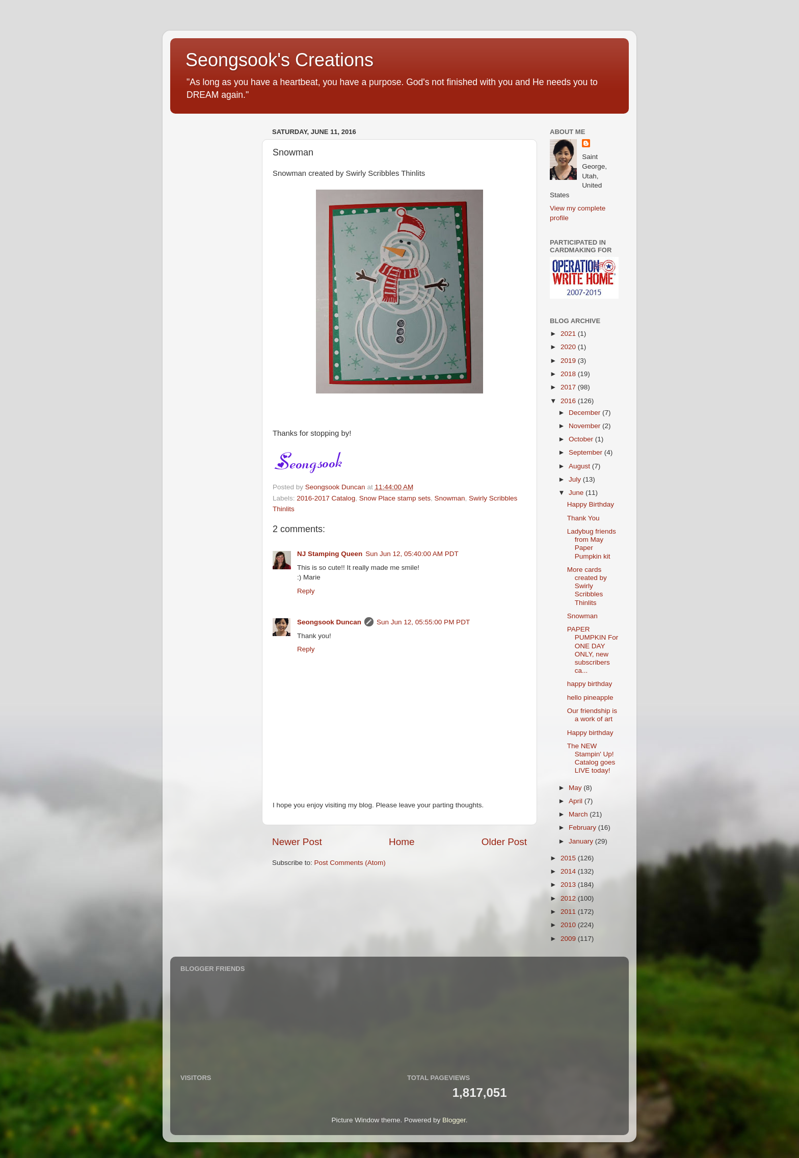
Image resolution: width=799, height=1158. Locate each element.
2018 (569, 374)
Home (401, 841)
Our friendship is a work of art (592, 715)
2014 (569, 871)
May (576, 788)
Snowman (450, 498)
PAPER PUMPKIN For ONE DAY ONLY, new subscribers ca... (593, 649)
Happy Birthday (590, 504)
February (583, 827)
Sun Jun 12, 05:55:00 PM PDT (423, 622)
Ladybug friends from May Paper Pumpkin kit (591, 544)
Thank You (583, 518)
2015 (569, 858)
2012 (569, 898)
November (585, 426)
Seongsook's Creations (279, 59)
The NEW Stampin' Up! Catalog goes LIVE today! (591, 758)
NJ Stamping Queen (329, 554)
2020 (569, 347)
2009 (569, 938)
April (576, 801)
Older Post (504, 841)
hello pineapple (590, 697)
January (582, 841)
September (586, 452)
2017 (569, 387)
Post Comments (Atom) (350, 862)
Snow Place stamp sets (395, 498)
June (577, 492)
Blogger (454, 1120)
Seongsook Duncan (329, 622)
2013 (569, 884)
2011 (569, 911)
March (579, 814)
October (582, 439)
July (576, 479)
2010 (569, 925)
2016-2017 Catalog (326, 498)
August (580, 466)
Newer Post (297, 841)
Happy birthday (590, 732)
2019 (569, 360)
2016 (569, 401)
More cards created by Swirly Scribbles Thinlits (587, 586)
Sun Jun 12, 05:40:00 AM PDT (411, 554)
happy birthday (589, 684)
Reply (306, 591)
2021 (569, 333)
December (585, 412)
